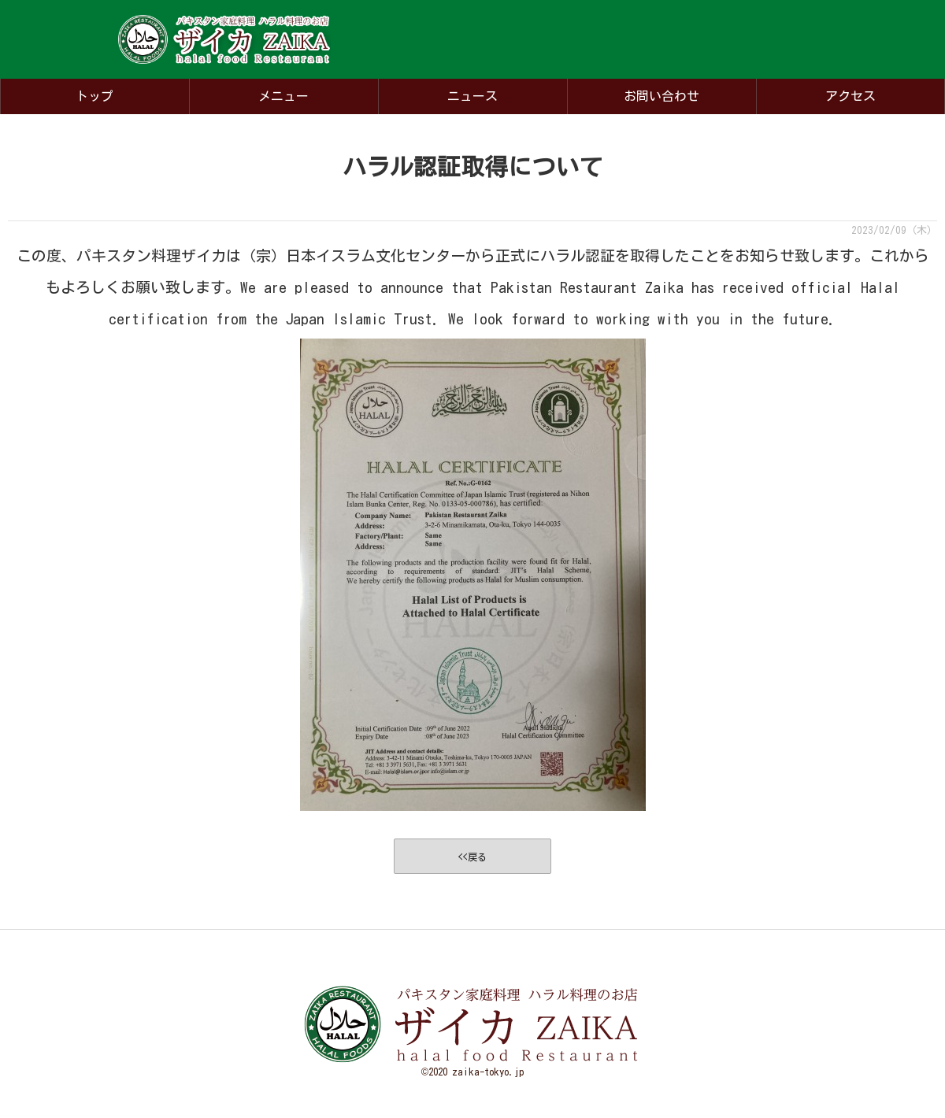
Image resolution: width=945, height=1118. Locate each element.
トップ (94, 96)
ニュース (472, 96)
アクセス (850, 96)
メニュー (283, 96)
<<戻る (472, 856)
